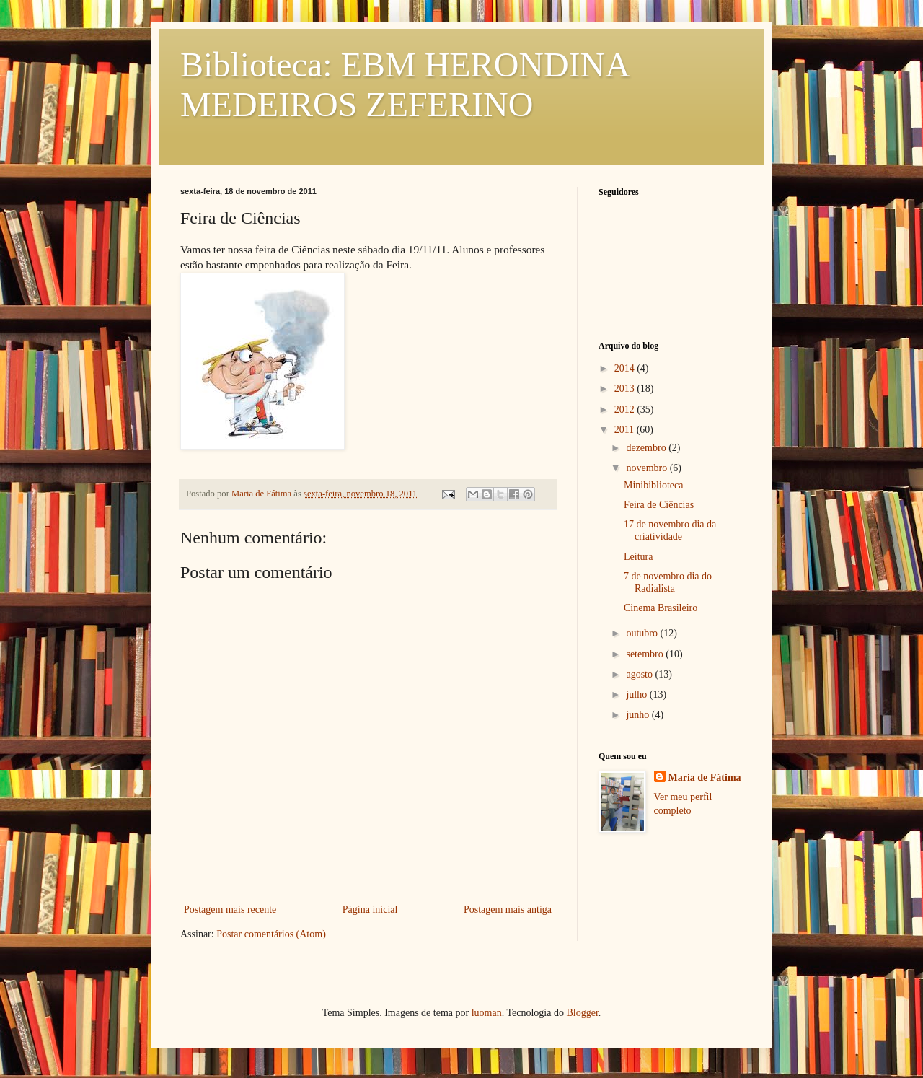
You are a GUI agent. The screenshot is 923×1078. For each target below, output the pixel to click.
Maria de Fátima (704, 777)
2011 (625, 429)
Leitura (638, 556)
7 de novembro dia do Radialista (668, 582)
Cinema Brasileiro (660, 607)
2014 (625, 368)
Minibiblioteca (653, 485)
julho (637, 694)
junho (638, 714)
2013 (625, 388)
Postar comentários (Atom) (271, 934)
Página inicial (370, 909)
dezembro (647, 447)
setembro (646, 654)
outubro (643, 633)
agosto (640, 674)
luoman (487, 1012)
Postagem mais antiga (508, 909)
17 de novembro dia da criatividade (670, 530)
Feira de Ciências (659, 504)
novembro (647, 468)
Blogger (582, 1012)
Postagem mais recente (230, 909)
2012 (625, 409)
